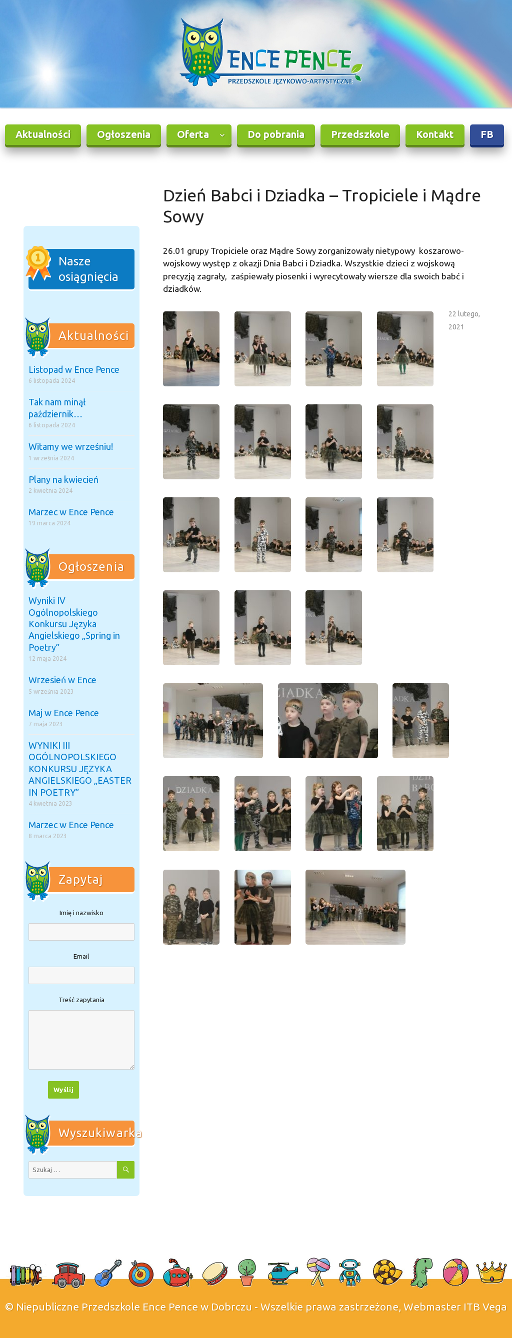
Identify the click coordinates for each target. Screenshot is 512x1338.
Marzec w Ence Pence (71, 512)
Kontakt (435, 134)
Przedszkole (360, 134)
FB (487, 134)
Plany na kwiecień (63, 479)
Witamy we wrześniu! (70, 446)
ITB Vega (485, 1307)
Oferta (193, 134)
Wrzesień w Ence (62, 680)
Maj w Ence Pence (63, 713)
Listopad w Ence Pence (74, 369)
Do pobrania (276, 134)
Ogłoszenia (123, 134)
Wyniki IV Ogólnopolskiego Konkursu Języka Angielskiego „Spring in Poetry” (74, 623)
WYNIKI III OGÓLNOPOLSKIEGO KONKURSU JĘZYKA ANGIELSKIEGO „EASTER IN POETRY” (80, 768)
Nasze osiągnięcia (88, 269)
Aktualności (43, 134)
